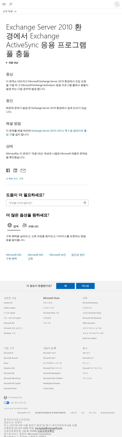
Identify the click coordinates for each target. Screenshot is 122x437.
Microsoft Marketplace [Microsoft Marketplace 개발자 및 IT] (52, 373)
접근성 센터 (78, 254)
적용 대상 (13, 62)
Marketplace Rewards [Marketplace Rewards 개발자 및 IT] (51, 383)
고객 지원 (8, 11)
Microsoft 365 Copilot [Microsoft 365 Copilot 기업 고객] (12, 383)
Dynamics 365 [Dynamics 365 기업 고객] (9, 368)
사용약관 (73, 412)
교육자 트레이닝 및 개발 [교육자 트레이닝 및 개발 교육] (92, 328)
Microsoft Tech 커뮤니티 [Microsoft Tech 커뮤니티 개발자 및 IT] (52, 368)
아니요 (85, 285)
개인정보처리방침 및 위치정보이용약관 (50, 412)
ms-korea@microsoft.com (48, 428)
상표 (83, 412)
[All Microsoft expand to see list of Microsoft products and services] (4, 4)
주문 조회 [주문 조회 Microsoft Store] (47, 323)
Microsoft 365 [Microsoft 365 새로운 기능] (9, 323)
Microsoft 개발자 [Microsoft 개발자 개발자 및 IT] (49, 353)
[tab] (13, 226)
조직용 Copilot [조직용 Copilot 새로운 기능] (9, 313)
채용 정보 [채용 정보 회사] (86, 353)
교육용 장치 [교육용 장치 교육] (87, 308)
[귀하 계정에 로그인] (117, 4)
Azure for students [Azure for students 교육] (90, 338)
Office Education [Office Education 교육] (89, 323)
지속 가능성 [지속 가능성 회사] (87, 378)
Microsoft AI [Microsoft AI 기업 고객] (8, 353)
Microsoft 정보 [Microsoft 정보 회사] (88, 358)
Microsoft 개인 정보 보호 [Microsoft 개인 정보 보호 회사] (92, 368)
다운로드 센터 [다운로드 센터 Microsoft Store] (48, 308)
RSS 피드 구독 (16, 178)
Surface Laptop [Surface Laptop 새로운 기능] (9, 308)
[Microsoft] (61, 2)
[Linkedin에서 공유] (14, 170)
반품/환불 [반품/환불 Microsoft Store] (47, 318)
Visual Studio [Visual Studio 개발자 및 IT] (48, 388)
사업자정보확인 (45, 431)
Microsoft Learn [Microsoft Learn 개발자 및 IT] (49, 358)
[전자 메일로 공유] (22, 170)
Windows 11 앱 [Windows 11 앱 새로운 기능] (9, 333)
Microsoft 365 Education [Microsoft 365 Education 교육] (92, 318)
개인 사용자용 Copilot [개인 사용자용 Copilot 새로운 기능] (12, 318)
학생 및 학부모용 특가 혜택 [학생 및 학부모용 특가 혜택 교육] (93, 333)
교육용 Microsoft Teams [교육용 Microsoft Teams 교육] (92, 313)
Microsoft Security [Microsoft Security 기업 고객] (11, 358)
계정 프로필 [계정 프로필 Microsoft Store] (47, 302)
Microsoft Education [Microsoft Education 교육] (90, 302)
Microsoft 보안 (58, 254)
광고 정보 (92, 412)
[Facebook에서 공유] (8, 170)
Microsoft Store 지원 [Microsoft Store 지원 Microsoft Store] (51, 313)
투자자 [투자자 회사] (85, 373)
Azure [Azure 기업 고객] (6, 363)
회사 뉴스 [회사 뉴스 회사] (86, 363)
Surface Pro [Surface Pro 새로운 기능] (8, 302)
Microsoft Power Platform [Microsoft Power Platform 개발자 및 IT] (53, 378)
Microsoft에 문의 (24, 412)
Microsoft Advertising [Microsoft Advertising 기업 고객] (12, 378)
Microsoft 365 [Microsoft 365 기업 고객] (9, 373)
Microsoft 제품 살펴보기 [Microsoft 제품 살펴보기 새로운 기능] (13, 328)
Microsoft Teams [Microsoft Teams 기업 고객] (10, 388)
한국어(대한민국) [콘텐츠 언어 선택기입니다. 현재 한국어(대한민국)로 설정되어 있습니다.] (15, 397)
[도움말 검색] (11, 4)
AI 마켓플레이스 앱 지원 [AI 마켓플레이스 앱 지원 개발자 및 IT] (52, 363)
